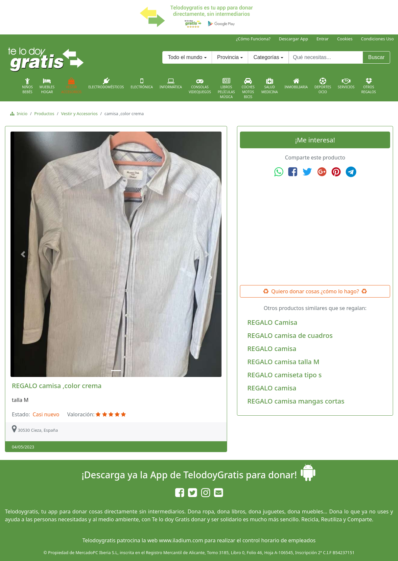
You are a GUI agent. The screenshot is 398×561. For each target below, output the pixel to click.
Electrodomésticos (106, 83)
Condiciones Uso (377, 39)
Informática (170, 83)
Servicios (346, 83)
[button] (24, 254)
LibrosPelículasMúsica (226, 88)
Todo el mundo (185, 57)
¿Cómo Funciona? (253, 39)
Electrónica (141, 83)
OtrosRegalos (368, 86)
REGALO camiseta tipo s (284, 374)
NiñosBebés (27, 86)
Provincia (228, 57)
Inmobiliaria (296, 83)
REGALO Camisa (272, 322)
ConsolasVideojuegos (200, 86)
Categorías (266, 57)
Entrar (322, 39)
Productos (44, 113)
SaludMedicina (269, 86)
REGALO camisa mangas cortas (295, 401)
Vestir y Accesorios (79, 113)
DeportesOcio (323, 86)
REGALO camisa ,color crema (57, 385)
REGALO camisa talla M (283, 361)
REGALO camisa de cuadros (290, 335)
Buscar (376, 57)
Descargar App (293, 39)
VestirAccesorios (71, 86)
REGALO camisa (271, 348)
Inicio (20, 113)
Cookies (345, 39)
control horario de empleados (279, 540)
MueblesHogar (47, 86)
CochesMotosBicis (248, 88)
